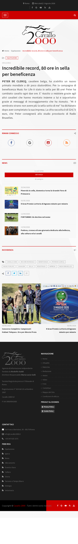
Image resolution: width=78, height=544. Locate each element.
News (7, 458)
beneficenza (43, 262)
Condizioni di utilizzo (50, 396)
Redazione (46, 371)
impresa (52, 266)
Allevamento (10, 463)
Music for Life (8, 266)
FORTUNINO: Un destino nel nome (35, 217)
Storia (7, 477)
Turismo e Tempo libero (14, 481)
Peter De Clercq (58, 262)
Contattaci (46, 388)
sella (31, 266)
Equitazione (16, 51)
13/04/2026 (25, 227)
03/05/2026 (25, 200)
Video (44, 379)
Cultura (8, 472)
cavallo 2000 (12, 262)
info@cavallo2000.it (13, 434)
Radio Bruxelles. (65, 266)
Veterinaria (9, 490)
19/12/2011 (6, 63)
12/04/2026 (25, 214)
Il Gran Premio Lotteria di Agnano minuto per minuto (44, 204)
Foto (43, 384)
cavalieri (21, 266)
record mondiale (27, 262)
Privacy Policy (48, 407)
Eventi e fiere (10, 467)
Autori (44, 375)
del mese (39, 174)
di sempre (39, 179)
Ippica (7, 454)
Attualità (45, 363)
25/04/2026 (25, 187)
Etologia (8, 486)
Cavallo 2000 (19, 505)
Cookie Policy (47, 411)
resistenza (41, 266)
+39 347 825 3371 (11, 439)
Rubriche (45, 367)
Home (5, 51)
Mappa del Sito (48, 392)
